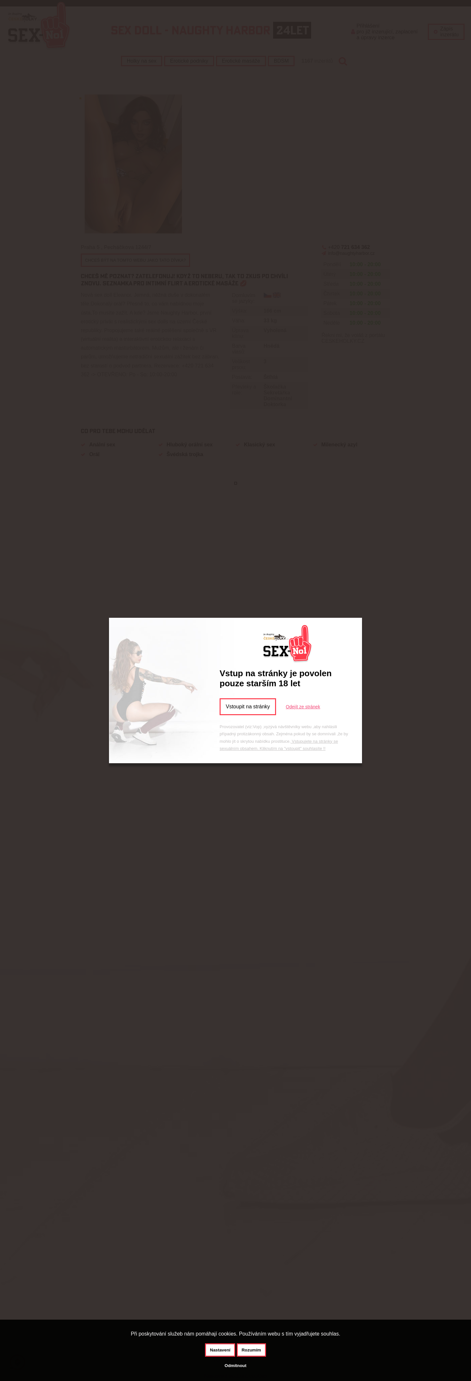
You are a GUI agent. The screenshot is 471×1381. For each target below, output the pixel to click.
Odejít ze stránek (303, 706)
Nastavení (220, 1350)
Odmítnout (235, 1365)
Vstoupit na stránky (248, 706)
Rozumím (251, 1350)
